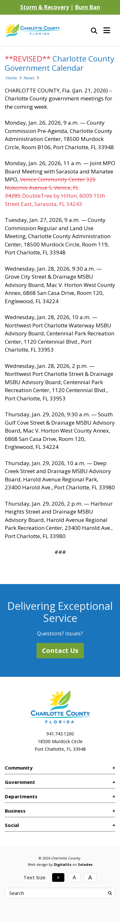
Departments (21, 796)
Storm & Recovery (44, 7)
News (29, 78)
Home (11, 78)
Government (20, 782)
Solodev (85, 864)
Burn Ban (87, 7)
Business (15, 811)
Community (19, 767)
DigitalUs (62, 864)
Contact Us (60, 650)
